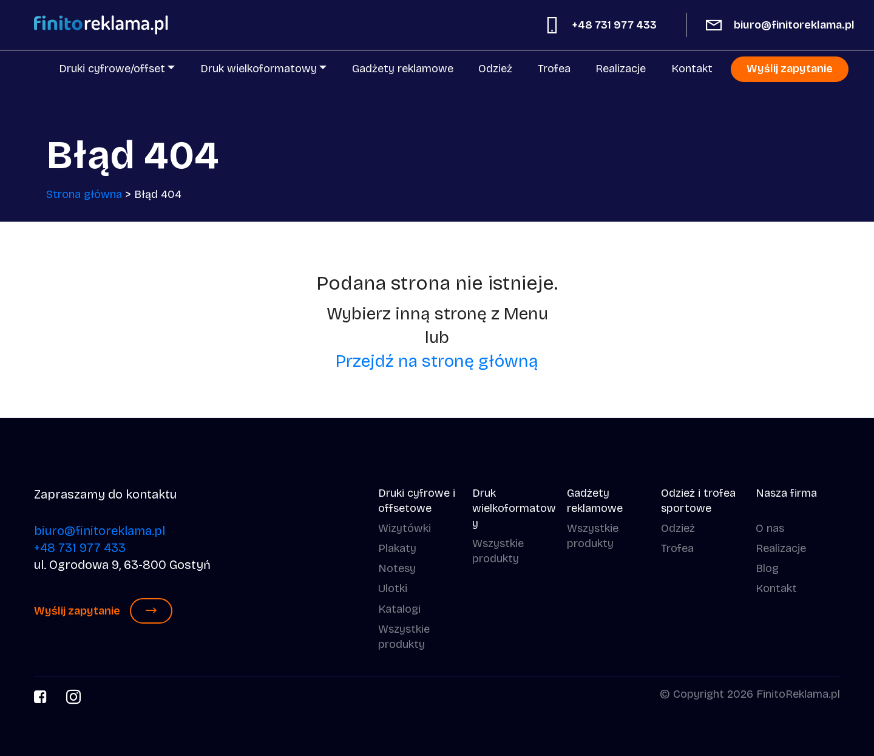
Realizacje (620, 68)
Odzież (495, 68)
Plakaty (397, 548)
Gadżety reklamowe (402, 68)
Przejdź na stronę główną (437, 361)
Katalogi (399, 609)
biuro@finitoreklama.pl (794, 25)
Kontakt (692, 68)
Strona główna (84, 194)
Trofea (554, 68)
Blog (767, 568)
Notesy (397, 568)
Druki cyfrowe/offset (112, 68)
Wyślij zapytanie (790, 68)
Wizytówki (404, 528)
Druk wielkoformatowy (258, 68)
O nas (770, 528)
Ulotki (392, 588)
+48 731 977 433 (614, 25)
